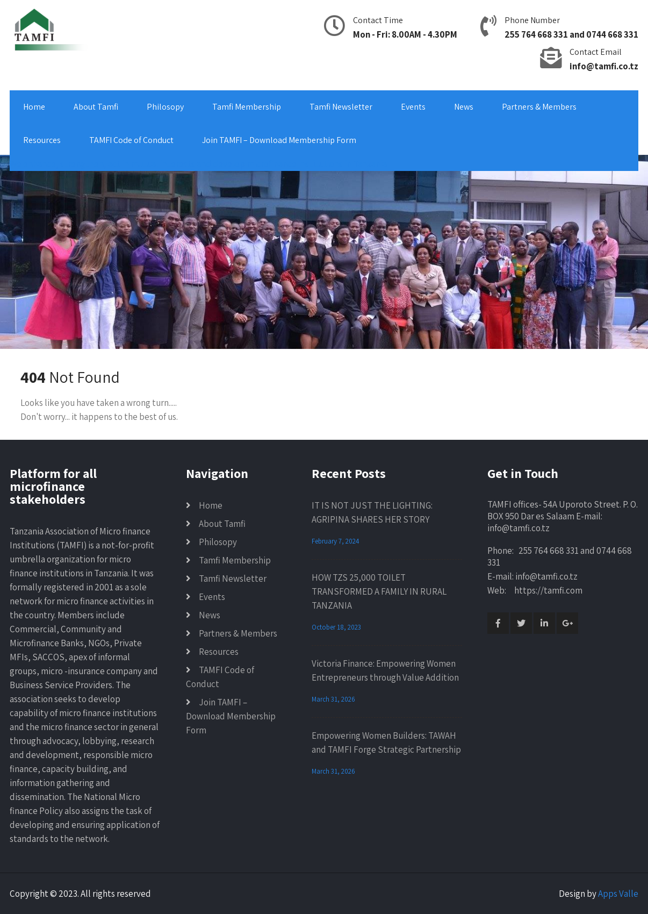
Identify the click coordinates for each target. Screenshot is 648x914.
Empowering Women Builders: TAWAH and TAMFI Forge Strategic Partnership (386, 742)
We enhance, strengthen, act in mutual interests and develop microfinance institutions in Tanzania (198, 164)
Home (34, 106)
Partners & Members (539, 106)
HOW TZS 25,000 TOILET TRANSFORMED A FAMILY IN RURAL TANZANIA (379, 591)
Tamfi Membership (246, 106)
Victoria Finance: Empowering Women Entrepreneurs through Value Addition (385, 670)
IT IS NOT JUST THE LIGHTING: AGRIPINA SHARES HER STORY (372, 512)
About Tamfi (96, 106)
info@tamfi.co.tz (604, 66)
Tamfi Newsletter (340, 106)
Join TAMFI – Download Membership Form (279, 140)
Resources (42, 140)
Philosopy (165, 106)
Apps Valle (618, 893)
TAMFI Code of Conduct (131, 140)
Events (413, 106)
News (463, 106)
